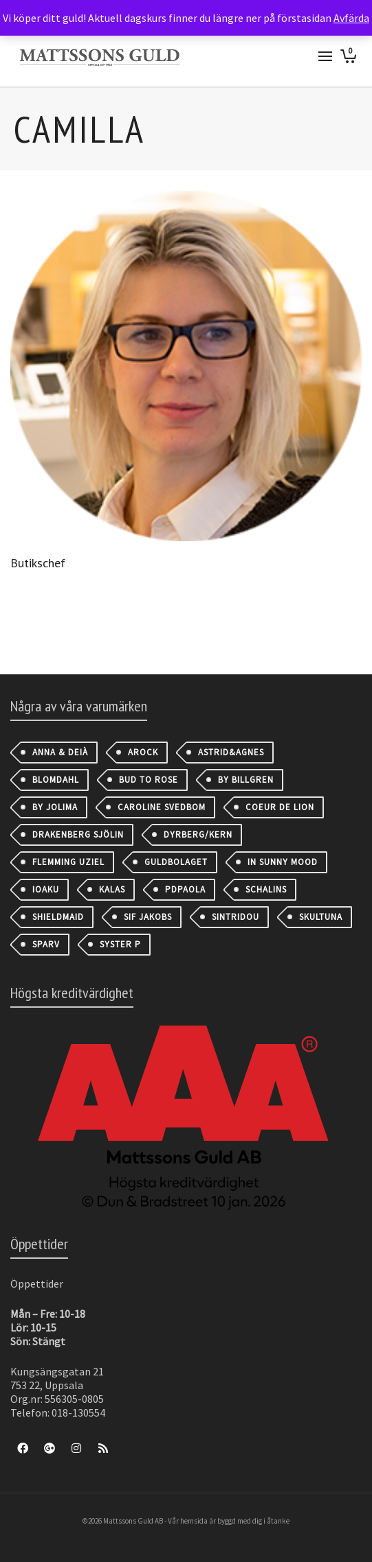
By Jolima (55, 807)
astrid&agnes (231, 752)
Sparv (46, 944)
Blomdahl (55, 779)
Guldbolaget (176, 862)
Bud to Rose (148, 779)
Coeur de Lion (279, 807)
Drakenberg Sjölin (78, 834)
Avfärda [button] (351, 18)
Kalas (112, 889)
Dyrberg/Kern (198, 834)
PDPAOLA (185, 889)
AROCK (143, 752)
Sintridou (235, 917)
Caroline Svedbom (162, 807)
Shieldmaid (58, 917)
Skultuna (320, 917)
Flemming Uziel (68, 862)
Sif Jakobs (148, 917)
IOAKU (45, 889)
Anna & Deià (60, 752)
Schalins (266, 889)
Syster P (120, 944)
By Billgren (246, 779)
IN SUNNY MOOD (283, 862)
